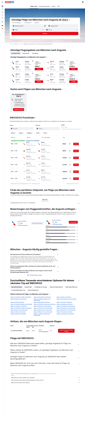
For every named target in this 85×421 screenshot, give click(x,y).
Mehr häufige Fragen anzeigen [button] (34, 275)
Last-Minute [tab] (35, 53)
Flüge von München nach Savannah (42, 306)
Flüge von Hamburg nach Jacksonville (66, 308)
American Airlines (21, 221)
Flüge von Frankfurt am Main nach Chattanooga (42, 314)
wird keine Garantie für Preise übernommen (47, 373)
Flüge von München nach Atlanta (19, 299)
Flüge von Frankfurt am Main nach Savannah (44, 304)
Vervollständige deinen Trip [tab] (18, 290)
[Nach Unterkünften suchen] (2, 9)
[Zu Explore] (2, 17)
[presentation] (69, 20)
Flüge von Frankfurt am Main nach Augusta (21, 308)
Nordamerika (16, 43)
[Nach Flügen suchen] (2, 6)
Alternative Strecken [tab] (16, 287)
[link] (18, 109)
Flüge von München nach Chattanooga (66, 310)
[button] (2, 2)
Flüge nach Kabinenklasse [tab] (56, 287)
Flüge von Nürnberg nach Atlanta (42, 302)
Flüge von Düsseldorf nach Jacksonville (66, 299)
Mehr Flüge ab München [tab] (71, 287)
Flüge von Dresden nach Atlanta (64, 312)
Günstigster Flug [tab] (15, 53)
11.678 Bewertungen (22, 225)
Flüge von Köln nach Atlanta (17, 302)
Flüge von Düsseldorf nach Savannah (66, 306)
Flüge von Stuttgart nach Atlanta (19, 306)
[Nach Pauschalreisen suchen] (2, 15)
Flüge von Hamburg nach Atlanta (65, 304)
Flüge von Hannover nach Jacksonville (43, 308)
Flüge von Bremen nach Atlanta (64, 302)
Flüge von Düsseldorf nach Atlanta (42, 297)
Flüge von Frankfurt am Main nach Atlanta (21, 297)
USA (21, 43)
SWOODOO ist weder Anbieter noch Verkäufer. (45, 377)
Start (11, 43)
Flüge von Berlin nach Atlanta (64, 297)
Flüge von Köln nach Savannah (18, 312)
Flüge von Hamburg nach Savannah (65, 313)
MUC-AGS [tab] (44, 199)
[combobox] (37, 22)
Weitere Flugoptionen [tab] (33, 290)
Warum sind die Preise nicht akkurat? (45, 382)
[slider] (80, 129)
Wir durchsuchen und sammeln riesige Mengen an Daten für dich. (45, 380)
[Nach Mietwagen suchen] (2, 12)
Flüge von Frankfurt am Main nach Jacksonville (42, 299)
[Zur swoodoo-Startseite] (9, 2)
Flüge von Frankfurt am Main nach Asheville (21, 304)
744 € (65, 19)
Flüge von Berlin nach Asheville (18, 313)
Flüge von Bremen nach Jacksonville (43, 310)
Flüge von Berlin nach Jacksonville (19, 310)
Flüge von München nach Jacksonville (43, 312)
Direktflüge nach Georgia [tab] (41, 287)
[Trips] (2, 21)
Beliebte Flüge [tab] (28, 287)
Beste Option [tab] (26, 53)
